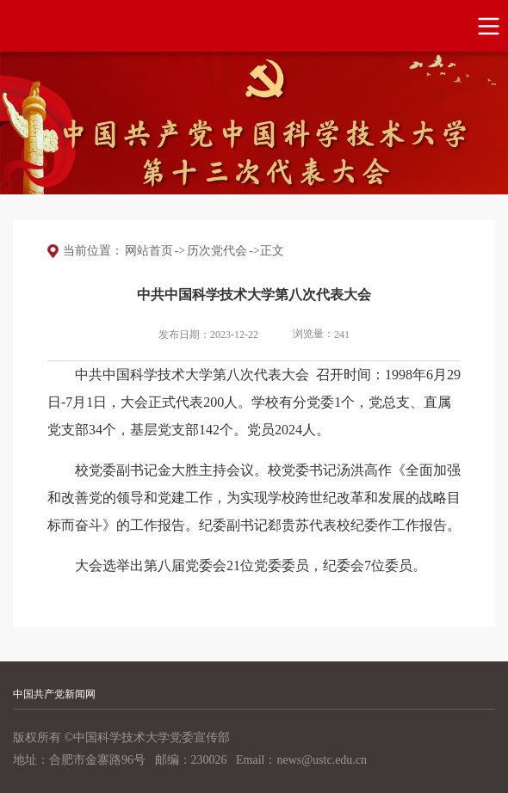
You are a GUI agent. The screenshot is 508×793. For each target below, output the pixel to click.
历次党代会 (217, 250)
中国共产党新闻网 (54, 694)
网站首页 (149, 250)
